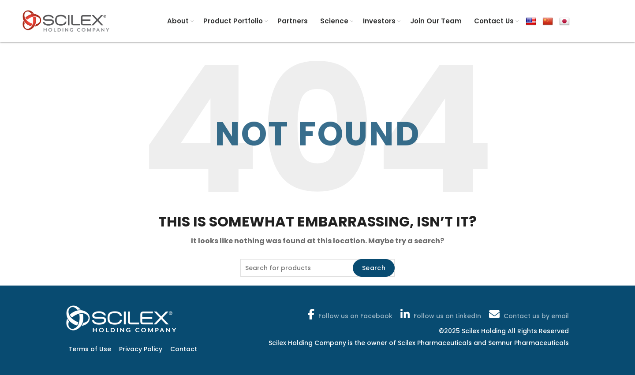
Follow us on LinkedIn (440, 314)
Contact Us (494, 21)
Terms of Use (89, 349)
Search (373, 268)
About (178, 21)
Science (334, 21)
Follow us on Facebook (349, 314)
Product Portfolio (233, 21)
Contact (183, 349)
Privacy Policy (140, 349)
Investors (379, 21)
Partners (292, 21)
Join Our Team (436, 21)
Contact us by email (528, 314)
